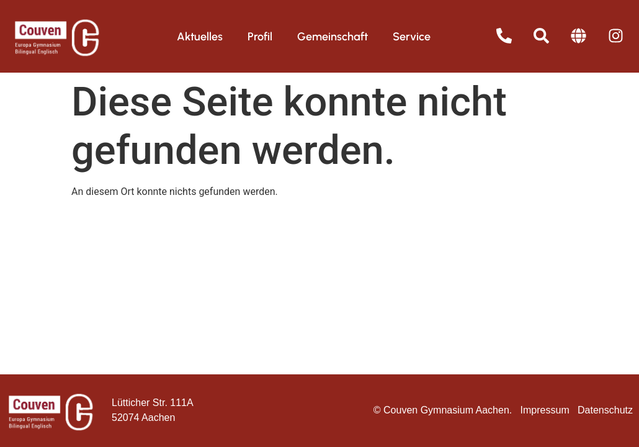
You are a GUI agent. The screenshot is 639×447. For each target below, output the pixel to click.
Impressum (545, 410)
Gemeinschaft (332, 36)
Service (412, 36)
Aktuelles (200, 36)
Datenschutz (605, 410)
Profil (260, 36)
